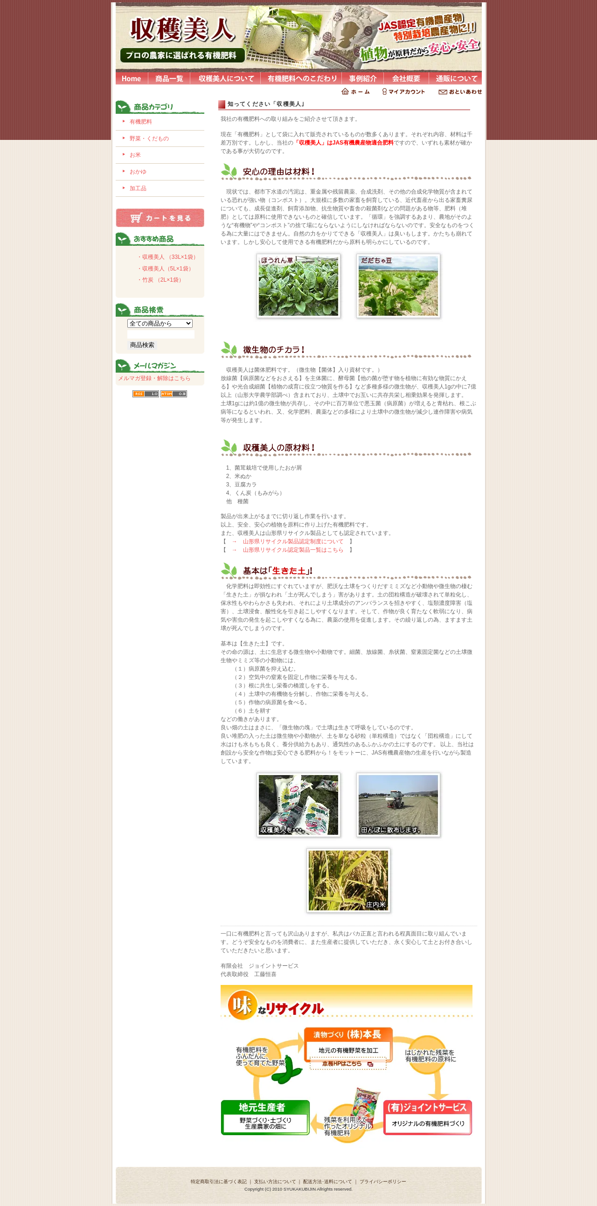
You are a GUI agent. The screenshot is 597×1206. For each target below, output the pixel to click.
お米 (135, 155)
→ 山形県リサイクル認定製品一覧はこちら (288, 550)
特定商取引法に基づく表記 (219, 1181)
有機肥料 (141, 121)
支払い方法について (275, 1181)
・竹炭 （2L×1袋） (160, 280)
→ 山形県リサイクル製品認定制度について (288, 541)
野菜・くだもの (149, 138)
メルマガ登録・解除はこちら (154, 378)
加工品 (138, 188)
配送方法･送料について (327, 1181)
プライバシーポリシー (383, 1181)
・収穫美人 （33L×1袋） (168, 257)
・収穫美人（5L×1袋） (165, 268)
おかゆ (138, 171)
